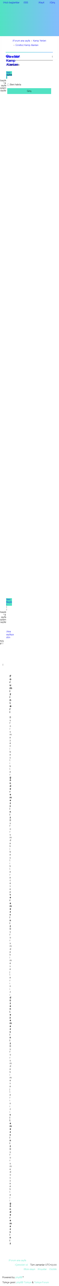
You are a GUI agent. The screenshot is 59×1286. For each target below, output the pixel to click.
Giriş (8, 56)
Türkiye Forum (41, 1282)
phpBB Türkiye (23, 1282)
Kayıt (17, 56)
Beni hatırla (15, 84)
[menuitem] (26, 2)
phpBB (18, 1277)
